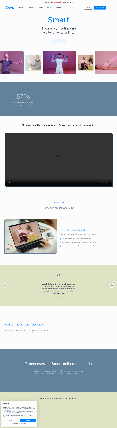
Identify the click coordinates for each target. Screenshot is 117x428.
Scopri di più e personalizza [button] (19, 423)
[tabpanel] (58, 236)
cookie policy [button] (7, 410)
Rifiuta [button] (10, 420)
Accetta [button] (28, 420)
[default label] (5, 285)
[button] (88, 8)
